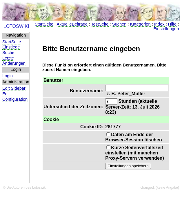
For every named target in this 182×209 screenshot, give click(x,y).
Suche (8, 52)
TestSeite (99, 24)
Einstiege (11, 47)
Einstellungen (166, 28)
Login (7, 75)
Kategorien (140, 24)
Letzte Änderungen (14, 61)
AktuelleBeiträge (72, 24)
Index (159, 24)
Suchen (119, 24)
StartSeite (44, 24)
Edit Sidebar (14, 88)
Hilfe (172, 24)
